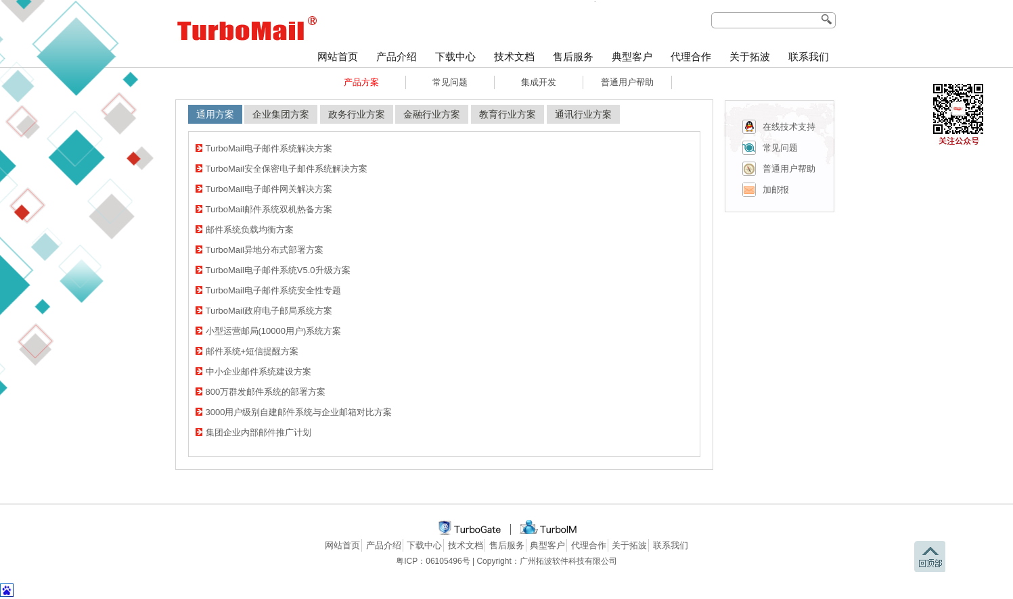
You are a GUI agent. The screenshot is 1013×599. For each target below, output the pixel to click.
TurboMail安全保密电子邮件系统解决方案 (286, 169)
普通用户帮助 (627, 82)
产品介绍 (396, 56)
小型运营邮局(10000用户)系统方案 (274, 331)
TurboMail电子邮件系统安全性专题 (273, 290)
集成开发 (538, 82)
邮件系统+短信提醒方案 (252, 351)
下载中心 (455, 56)
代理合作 (691, 56)
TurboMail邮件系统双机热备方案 (269, 209)
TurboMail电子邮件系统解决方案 (269, 148)
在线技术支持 (789, 127)
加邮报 (776, 190)
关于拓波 (749, 56)
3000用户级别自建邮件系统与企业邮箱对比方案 (299, 412)
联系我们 (808, 56)
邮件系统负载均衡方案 (250, 229)
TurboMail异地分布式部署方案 (264, 250)
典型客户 (632, 56)
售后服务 (573, 56)
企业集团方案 (280, 114)
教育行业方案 (507, 114)
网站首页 (337, 56)
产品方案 (361, 82)
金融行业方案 (431, 114)
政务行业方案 (356, 114)
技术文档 (514, 56)
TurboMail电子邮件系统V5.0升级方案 (278, 270)
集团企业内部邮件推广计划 (258, 432)
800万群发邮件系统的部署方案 (266, 392)
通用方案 (215, 114)
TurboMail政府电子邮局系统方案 (269, 311)
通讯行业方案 (583, 114)
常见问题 (450, 82)
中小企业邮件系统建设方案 (258, 371)
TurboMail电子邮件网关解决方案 (269, 189)
